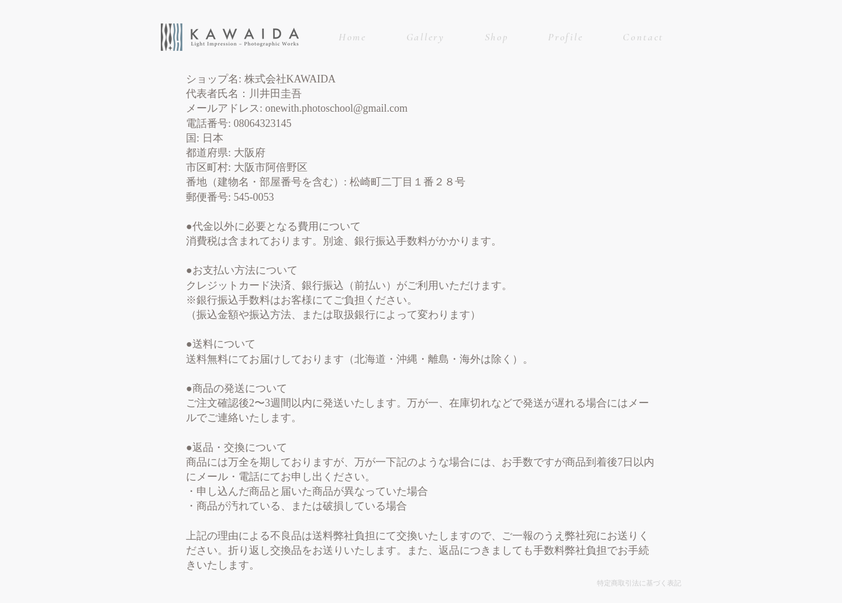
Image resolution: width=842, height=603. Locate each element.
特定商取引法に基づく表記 (639, 583)
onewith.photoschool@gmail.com (336, 108)
